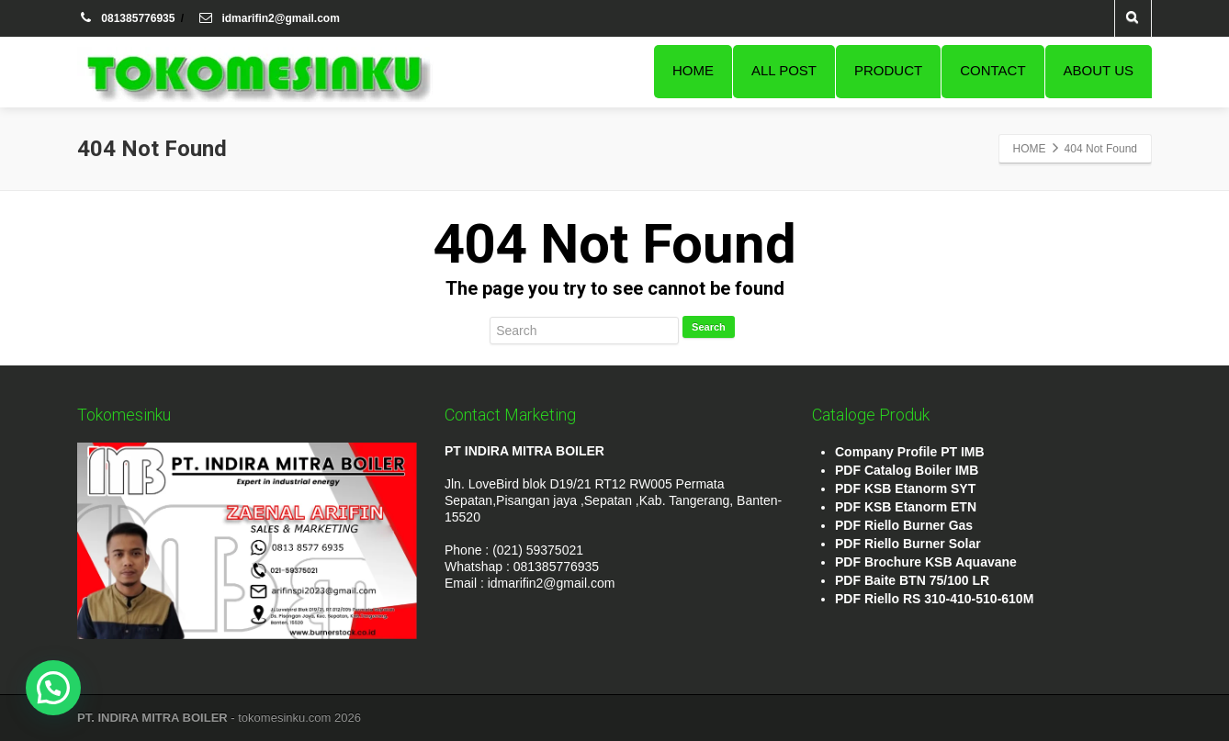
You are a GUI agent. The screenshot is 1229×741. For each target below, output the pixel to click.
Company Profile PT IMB (910, 451)
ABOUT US (1098, 70)
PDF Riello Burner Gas (904, 525)
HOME (693, 70)
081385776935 (127, 18)
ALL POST (784, 70)
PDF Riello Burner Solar (908, 543)
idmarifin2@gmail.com (268, 18)
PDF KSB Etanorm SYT (905, 488)
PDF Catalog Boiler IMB (906, 470)
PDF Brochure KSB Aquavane (926, 562)
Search (709, 326)
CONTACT (992, 70)
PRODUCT (888, 70)
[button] (53, 687)
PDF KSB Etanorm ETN (905, 507)
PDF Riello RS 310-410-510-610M (934, 598)
